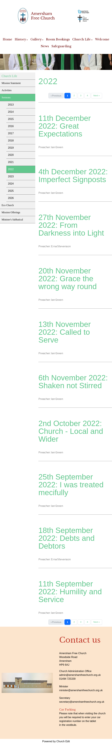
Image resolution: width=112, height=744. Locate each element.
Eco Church (8, 205)
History (20, 39)
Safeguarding (61, 46)
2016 (11, 126)
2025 (11, 190)
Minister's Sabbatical (12, 219)
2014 (11, 111)
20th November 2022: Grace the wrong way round (67, 279)
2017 (11, 133)
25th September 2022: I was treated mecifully (71, 485)
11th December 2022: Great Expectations (64, 126)
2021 (11, 162)
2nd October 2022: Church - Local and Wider (70, 431)
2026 (11, 198)
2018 (11, 140)
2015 (11, 119)
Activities (6, 90)
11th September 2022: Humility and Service (70, 592)
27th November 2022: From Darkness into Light (71, 225)
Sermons (6, 97)
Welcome (102, 39)
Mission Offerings (11, 212)
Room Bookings (58, 39)
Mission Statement (11, 83)
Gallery (36, 39)
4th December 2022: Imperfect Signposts (73, 175)
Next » (96, 95)
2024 (11, 183)
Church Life (81, 39)
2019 (11, 147)
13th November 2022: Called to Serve (64, 332)
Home (7, 39)
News (45, 46)
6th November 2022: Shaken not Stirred (73, 382)
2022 (11, 169)
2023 (11, 176)
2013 (11, 104)
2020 (11, 155)
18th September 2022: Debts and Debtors (66, 538)
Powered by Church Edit (56, 741)
